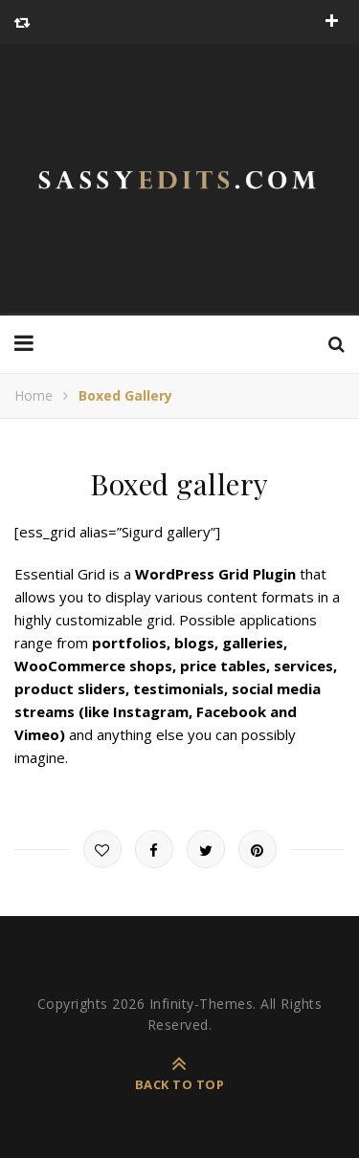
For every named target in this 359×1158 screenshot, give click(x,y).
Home (33, 395)
